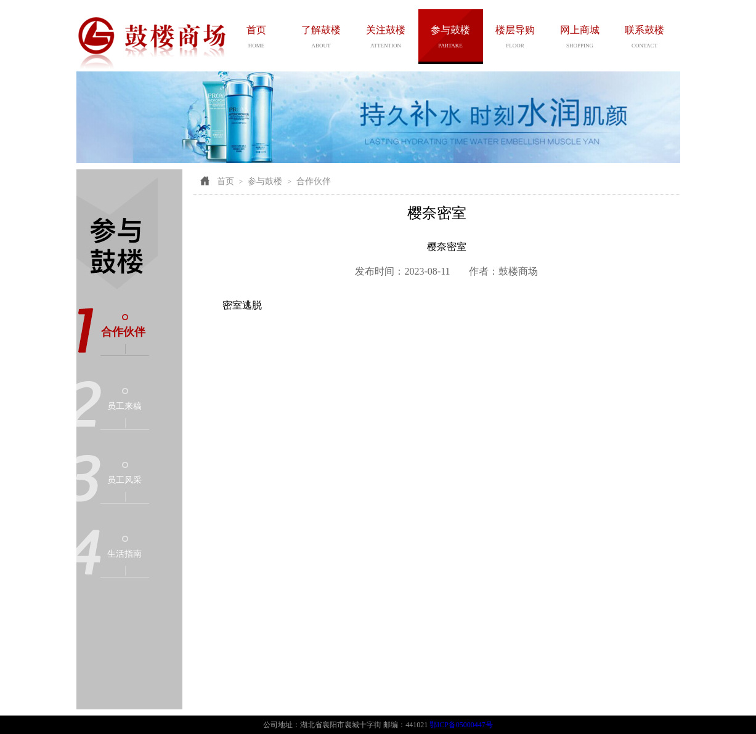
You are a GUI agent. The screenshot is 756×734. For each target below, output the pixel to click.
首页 (225, 181)
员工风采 (124, 480)
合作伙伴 (123, 332)
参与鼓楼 (265, 181)
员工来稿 (124, 406)
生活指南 (124, 554)
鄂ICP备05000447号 (461, 724)
